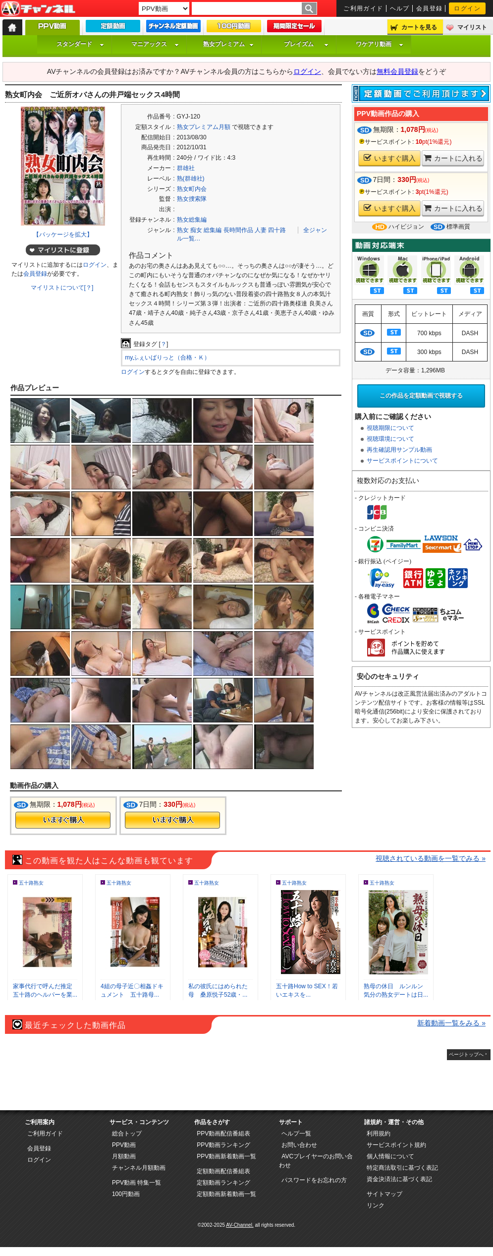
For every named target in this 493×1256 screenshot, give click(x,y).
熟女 (183, 230)
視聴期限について (390, 427)
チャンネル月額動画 (138, 1167)
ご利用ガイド (363, 8)
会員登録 (429, 8)
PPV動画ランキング (223, 1144)
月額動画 (124, 1156)
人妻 (261, 230)
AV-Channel (38, 9)
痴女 (196, 230)
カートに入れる (453, 158)
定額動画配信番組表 (223, 1171)
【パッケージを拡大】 (63, 234)
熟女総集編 (192, 219)
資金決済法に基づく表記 (399, 1179)
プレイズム (306, 44)
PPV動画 (124, 1144)
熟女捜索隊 (192, 198)
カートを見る (419, 27)
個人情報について (390, 1156)
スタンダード (80, 44)
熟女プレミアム (228, 44)
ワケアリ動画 (379, 44)
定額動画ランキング (223, 1182)
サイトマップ (384, 1194)
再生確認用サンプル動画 (399, 449)
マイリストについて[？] (62, 287)
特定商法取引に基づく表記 (402, 1167)
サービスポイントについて (402, 460)
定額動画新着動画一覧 (226, 1194)
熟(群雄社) (191, 178)
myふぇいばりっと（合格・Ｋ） (167, 357)
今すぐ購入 (62, 820)
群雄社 (186, 168)
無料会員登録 (397, 71)
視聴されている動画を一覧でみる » (431, 858)
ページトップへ (466, 1054)
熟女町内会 (192, 188)
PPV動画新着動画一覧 (226, 1156)
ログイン (467, 8)
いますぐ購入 (390, 158)
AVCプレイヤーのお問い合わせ (316, 1161)
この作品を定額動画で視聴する (421, 395)
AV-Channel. (239, 1225)
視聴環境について (390, 438)
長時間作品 (238, 230)
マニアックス (155, 44)
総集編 (212, 230)
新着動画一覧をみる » (451, 1023)
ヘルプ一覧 (296, 1133)
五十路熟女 (31, 883)
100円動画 (126, 1194)
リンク (375, 1205)
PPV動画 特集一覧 (136, 1182)
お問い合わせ (299, 1144)
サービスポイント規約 (396, 1144)
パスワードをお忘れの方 (314, 1180)
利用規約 (378, 1133)
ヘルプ (400, 8)
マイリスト (472, 27)
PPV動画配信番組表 (223, 1133)
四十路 (277, 230)
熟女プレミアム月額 (203, 126)
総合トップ (127, 1133)
